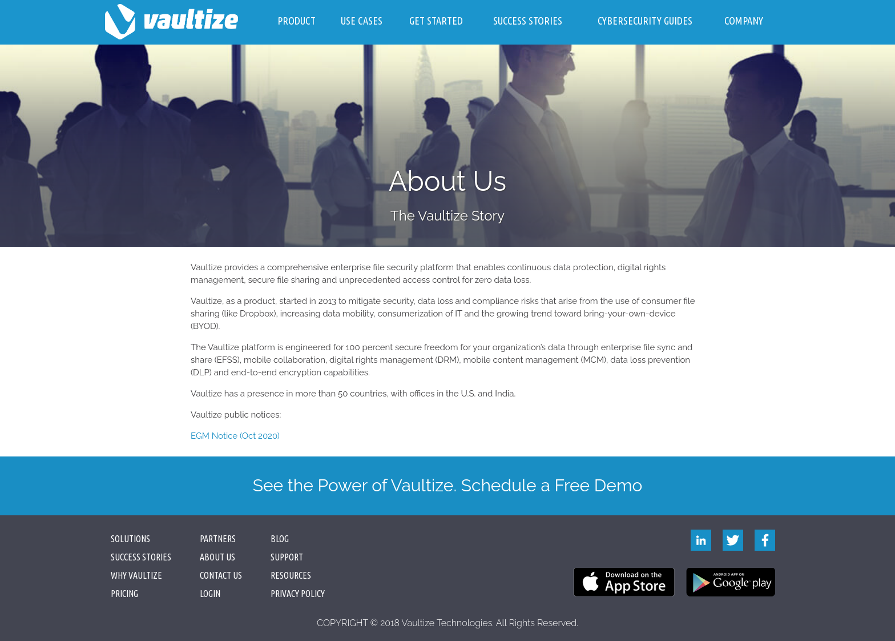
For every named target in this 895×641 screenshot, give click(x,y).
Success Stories (527, 20)
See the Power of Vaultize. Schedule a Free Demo (448, 485)
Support (287, 557)
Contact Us (221, 575)
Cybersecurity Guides (645, 20)
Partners (218, 539)
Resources (291, 575)
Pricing (124, 593)
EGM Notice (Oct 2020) (235, 436)
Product (296, 20)
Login (210, 593)
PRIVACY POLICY (298, 593)
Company (743, 20)
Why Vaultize (136, 575)
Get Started (436, 20)
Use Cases (361, 20)
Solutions (130, 539)
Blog (280, 539)
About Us (217, 557)
